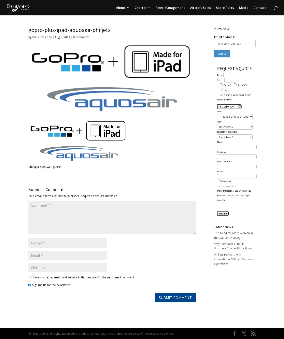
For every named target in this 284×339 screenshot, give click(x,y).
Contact (259, 8)
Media (243, 8)
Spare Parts (225, 8)
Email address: (224, 37)
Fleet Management (170, 8)
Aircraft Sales (200, 8)
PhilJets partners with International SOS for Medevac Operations (233, 259)
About (121, 8)
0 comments (81, 37)
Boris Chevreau (42, 37)
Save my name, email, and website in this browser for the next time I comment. (84, 277)
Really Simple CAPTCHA (232, 195)
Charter (141, 8)
